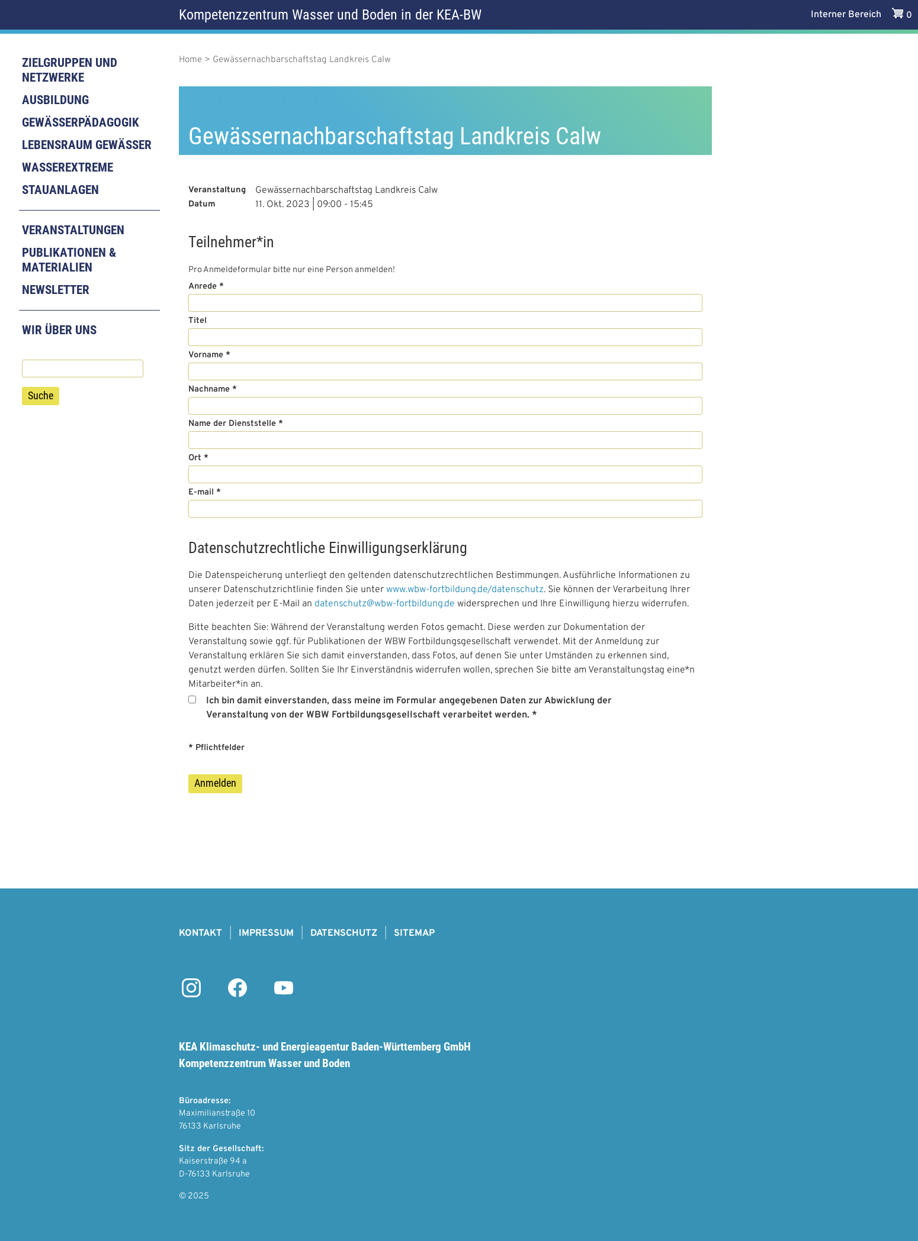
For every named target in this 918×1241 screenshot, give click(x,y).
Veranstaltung (217, 190)
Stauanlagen (60, 190)
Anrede (202, 286)
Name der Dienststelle (232, 423)
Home (190, 60)
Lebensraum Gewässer (87, 145)
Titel (197, 321)
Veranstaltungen (73, 230)
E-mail (201, 492)
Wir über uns (59, 330)
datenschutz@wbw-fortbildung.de (384, 604)
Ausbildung (55, 100)
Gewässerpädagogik (80, 122)
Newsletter (55, 290)
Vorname (205, 355)
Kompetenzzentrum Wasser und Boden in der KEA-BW (330, 15)
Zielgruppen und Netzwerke (69, 70)
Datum (202, 204)
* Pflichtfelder (216, 748)
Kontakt (200, 933)
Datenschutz (343, 933)
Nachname (209, 389)
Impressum (266, 933)
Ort (194, 458)
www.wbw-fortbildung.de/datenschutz (465, 590)
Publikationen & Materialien (69, 259)
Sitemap (414, 933)
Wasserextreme (67, 167)
